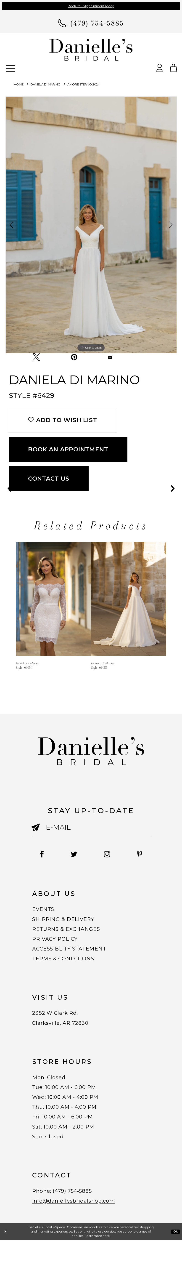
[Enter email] (91, 827)
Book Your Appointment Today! (91, 6)
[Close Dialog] (5, 1269)
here (106, 1273)
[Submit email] (39, 831)
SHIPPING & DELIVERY (68, 929)
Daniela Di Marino (45, 84)
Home (19, 84)
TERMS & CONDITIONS (68, 976)
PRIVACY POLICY (59, 952)
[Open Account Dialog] (159, 68)
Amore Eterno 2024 (83, 84)
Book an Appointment (68, 449)
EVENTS (45, 918)
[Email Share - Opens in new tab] (110, 357)
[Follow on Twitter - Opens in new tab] (90, 854)
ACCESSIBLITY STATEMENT (76, 964)
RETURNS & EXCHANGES (72, 941)
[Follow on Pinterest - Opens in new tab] (91, 862)
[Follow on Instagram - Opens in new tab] (128, 854)
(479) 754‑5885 (79, 1226)
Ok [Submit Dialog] (175, 1269)
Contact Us (48, 478)
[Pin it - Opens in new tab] (74, 357)
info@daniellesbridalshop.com (80, 1237)
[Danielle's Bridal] (91, 49)
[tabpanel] (91, 225)
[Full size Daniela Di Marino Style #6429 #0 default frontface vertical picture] (91, 225)
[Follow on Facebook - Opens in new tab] (53, 854)
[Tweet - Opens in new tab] (36, 357)
